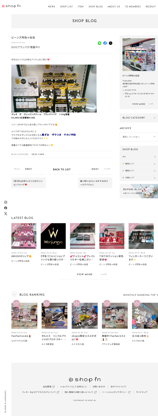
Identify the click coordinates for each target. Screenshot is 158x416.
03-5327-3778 (130, 90)
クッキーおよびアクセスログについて (39, 392)
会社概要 (47, 386)
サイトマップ (141, 392)
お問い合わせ (99, 386)
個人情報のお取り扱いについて (79, 392)
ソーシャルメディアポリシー (114, 392)
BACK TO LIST (62, 169)
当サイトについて (118, 386)
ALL (124, 157)
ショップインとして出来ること (73, 386)
